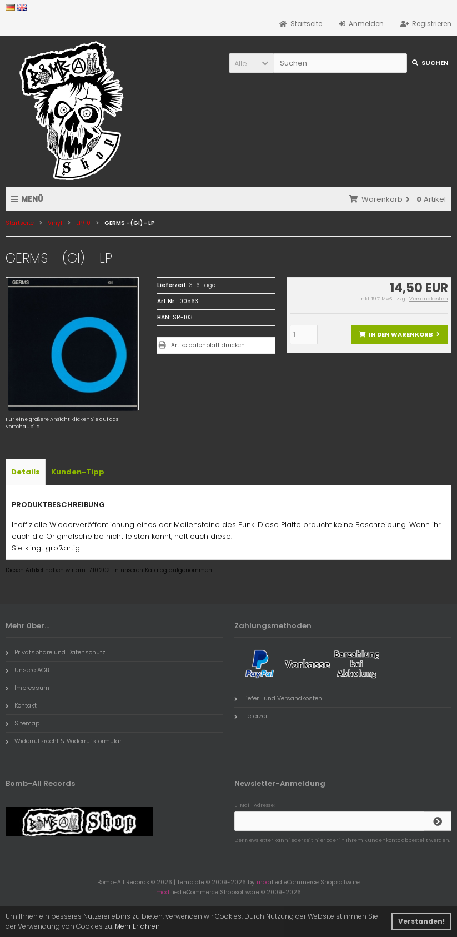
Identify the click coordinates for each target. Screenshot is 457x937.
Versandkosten (428, 298)
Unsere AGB (27, 669)
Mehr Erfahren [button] (137, 926)
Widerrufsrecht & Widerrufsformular (64, 740)
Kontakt (21, 705)
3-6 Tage (202, 285)
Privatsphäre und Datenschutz (56, 652)
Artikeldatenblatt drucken (208, 345)
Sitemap (22, 723)
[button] (251, 63)
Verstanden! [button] (421, 921)
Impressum (27, 687)
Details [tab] (25, 472)
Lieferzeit (251, 715)
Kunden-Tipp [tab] (77, 472)
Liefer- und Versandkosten (278, 698)
